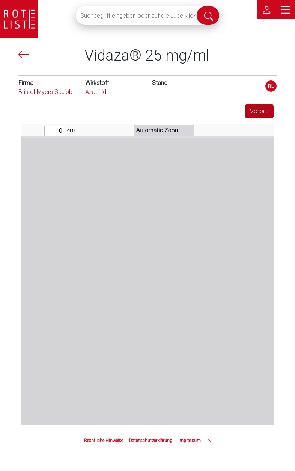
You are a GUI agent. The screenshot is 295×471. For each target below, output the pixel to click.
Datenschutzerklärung (150, 440)
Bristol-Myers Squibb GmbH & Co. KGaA (70, 91)
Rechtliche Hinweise (103, 440)
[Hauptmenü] (285, 9)
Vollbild (259, 111)
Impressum (189, 440)
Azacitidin (97, 91)
